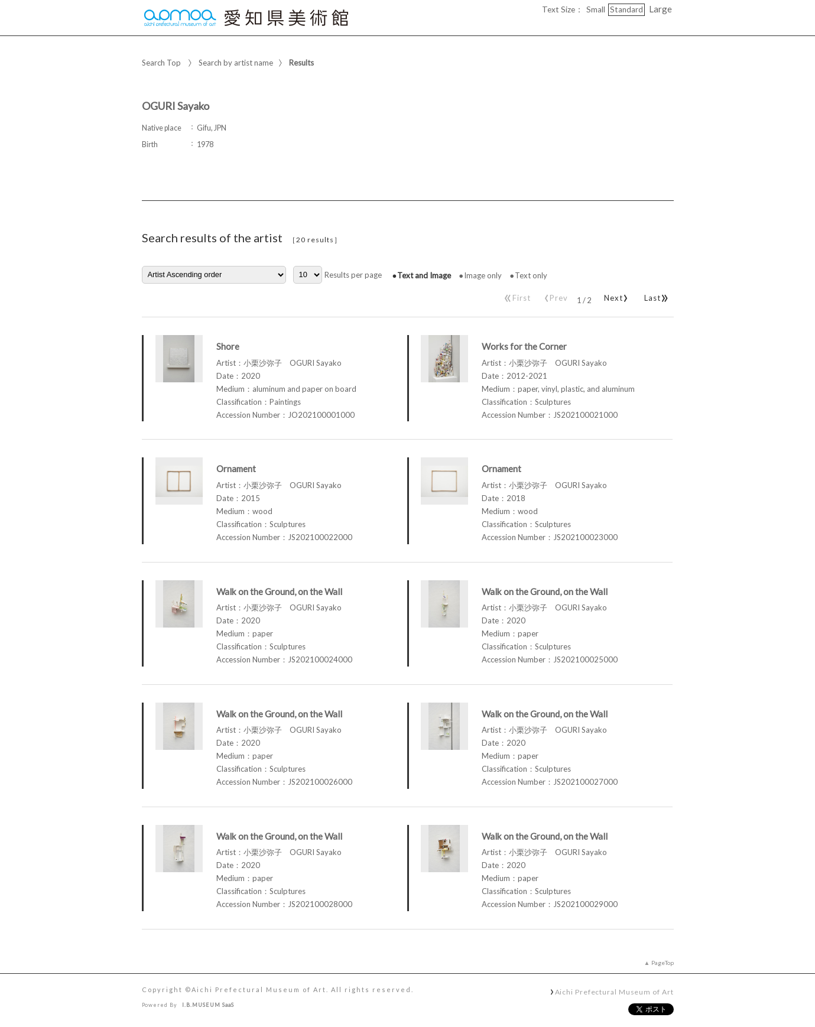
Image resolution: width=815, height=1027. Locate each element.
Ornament (236, 468)
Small (595, 9)
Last (654, 295)
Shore (227, 346)
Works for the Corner (524, 346)
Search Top (161, 62)
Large (660, 9)
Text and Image (424, 275)
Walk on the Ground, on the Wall (279, 591)
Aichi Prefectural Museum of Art (614, 991)
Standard (626, 9)
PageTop (662, 962)
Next (614, 295)
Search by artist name (236, 62)
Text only (531, 275)
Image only (483, 275)
